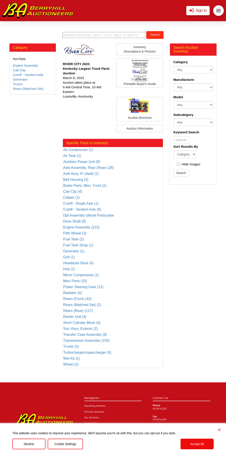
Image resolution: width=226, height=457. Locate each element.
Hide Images (188, 164)
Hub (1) (69, 269)
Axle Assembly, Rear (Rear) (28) (88, 168)
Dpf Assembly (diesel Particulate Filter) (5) (88, 215)
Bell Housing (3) (75, 179)
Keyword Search (186, 132)
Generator (20, 79)
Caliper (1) (71, 197)
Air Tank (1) (72, 156)
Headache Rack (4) (78, 263)
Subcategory (183, 115)
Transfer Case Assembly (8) (85, 334)
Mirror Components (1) (81, 275)
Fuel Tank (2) (73, 239)
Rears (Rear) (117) (78, 311)
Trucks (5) (71, 346)
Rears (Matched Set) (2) (82, 305)
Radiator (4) (72, 293)
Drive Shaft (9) (74, 221)
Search (155, 34)
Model (178, 97)
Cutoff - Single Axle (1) (80, 203)
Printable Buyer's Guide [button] (140, 73)
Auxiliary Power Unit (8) (81, 162)
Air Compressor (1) (78, 150)
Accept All (197, 444)
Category (180, 62)
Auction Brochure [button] (140, 108)
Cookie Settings (65, 444)
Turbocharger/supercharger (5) (87, 352)
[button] (198, 10)
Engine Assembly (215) (81, 227)
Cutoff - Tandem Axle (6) (82, 209)
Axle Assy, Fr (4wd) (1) (81, 174)
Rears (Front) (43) (77, 299)
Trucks (18, 84)
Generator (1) (73, 251)
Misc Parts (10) (75, 281)
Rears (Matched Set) (28, 89)
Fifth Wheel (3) (74, 233)
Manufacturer (183, 79)
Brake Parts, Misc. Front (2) (84, 185)
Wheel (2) (70, 364)
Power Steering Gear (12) (83, 287)
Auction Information (139, 128)
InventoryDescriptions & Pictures (140, 49)
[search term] (103, 35)
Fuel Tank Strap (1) (78, 245)
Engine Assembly (25, 65)
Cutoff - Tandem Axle (28, 75)
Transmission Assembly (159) (86, 340)
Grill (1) (69, 257)
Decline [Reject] (29, 444)
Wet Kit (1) (71, 358)
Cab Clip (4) (72, 191)
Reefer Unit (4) (74, 317)
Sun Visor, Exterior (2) (80, 328)
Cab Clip (19, 70)
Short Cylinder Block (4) (81, 323)
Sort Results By (185, 146)
